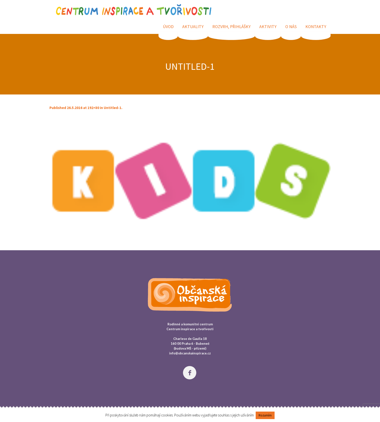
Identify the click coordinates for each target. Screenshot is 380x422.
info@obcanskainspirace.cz (190, 353)
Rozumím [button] (265, 415)
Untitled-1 (112, 107)
